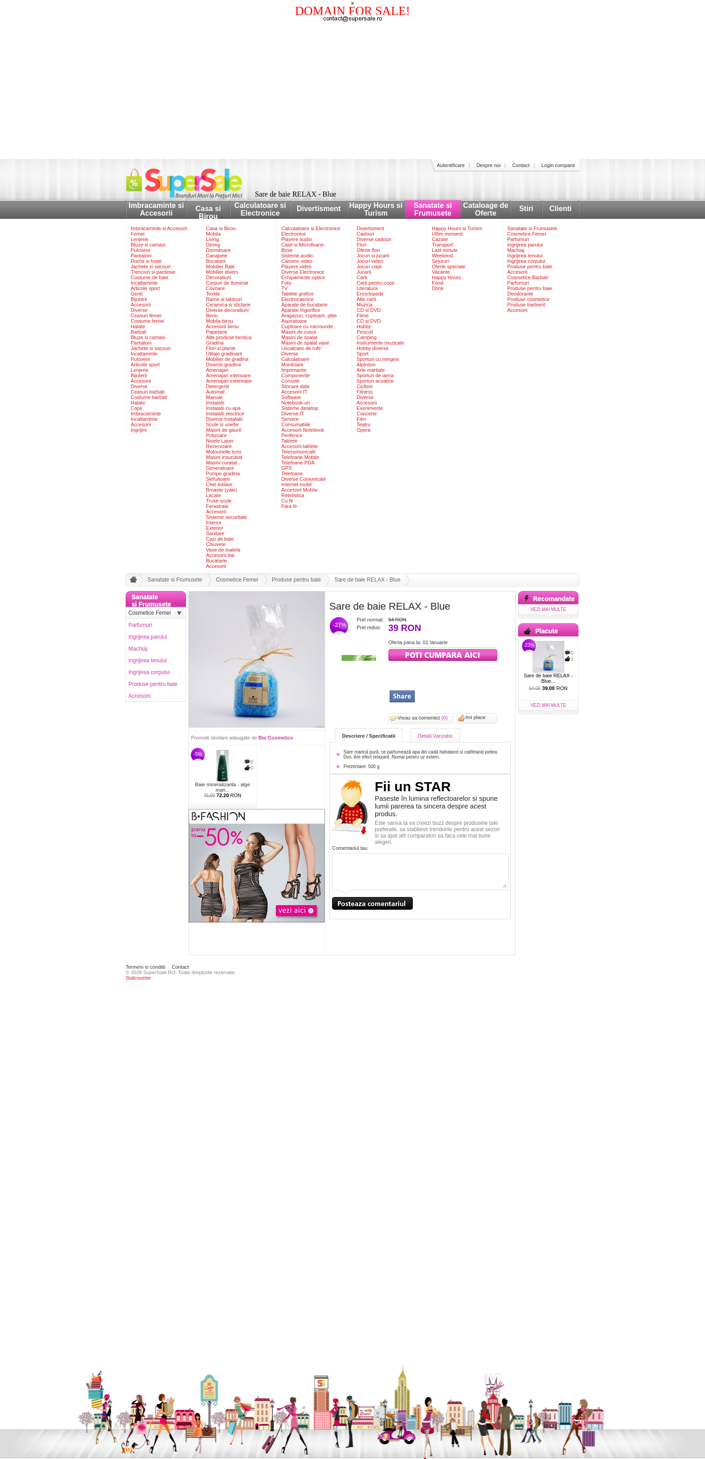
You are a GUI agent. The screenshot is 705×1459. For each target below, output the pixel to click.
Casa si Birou (208, 212)
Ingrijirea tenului (525, 255)
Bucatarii (215, 261)
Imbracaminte (146, 413)
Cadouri (365, 234)
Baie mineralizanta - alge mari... (222, 787)
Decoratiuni (218, 277)
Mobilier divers (222, 272)
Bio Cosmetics (276, 737)
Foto (286, 283)
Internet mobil (296, 484)
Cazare (440, 239)
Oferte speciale (448, 266)
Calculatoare (295, 359)
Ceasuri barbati (148, 391)
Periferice (291, 435)
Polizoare (216, 435)
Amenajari (217, 370)
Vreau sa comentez (422, 717)
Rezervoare (219, 446)
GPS (286, 468)
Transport (442, 244)
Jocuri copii (369, 266)
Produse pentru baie (529, 266)
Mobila (213, 234)
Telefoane (292, 473)
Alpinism (366, 364)
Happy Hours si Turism (375, 209)
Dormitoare (218, 250)
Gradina (215, 342)
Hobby (364, 326)
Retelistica (292, 495)
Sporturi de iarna (375, 375)
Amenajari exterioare (229, 381)
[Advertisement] (352, 90)
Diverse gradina (223, 364)
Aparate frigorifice (300, 310)
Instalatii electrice (225, 413)
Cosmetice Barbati (527, 277)
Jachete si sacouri (151, 266)
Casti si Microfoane (302, 244)
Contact (520, 165)
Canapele (216, 255)
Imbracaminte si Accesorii (156, 209)
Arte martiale (371, 370)
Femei (138, 234)
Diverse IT (292, 413)
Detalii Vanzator (435, 736)
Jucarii (364, 272)
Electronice (293, 234)
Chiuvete (215, 544)
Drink (438, 288)
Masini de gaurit (223, 430)
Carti (362, 277)
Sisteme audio (297, 255)
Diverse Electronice (302, 272)
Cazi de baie (220, 539)
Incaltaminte (144, 283)
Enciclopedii (370, 293)
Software (291, 397)
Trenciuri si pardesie (153, 272)
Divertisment (319, 208)
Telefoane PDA (297, 462)
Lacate (213, 495)
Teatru (364, 424)
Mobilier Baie (220, 266)
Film (361, 419)
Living (212, 239)
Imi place (475, 717)
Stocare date (295, 386)
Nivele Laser (220, 441)
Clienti (560, 208)
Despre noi (488, 165)
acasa (132, 581)
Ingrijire (139, 430)
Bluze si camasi (148, 244)
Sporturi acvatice (375, 381)
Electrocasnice (297, 299)
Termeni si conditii (145, 967)
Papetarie (216, 332)
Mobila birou (219, 321)
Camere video (296, 261)
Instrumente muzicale (380, 342)
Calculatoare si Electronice (260, 209)
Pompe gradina (223, 473)
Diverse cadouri (374, 239)
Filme (363, 315)
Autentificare (451, 165)
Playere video (296, 266)
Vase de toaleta (223, 549)
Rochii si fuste (146, 261)
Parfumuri (518, 239)
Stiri (526, 208)
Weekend (442, 255)
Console (290, 381)
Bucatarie (216, 560)
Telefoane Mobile (300, 457)
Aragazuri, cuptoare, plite (309, 315)
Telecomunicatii (298, 451)
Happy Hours (446, 277)
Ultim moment (447, 234)
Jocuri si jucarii (373, 255)
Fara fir (289, 506)
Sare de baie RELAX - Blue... (548, 678)
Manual (214, 397)
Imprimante (293, 370)
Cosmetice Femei (526, 234)
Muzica (364, 304)
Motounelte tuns (223, 451)
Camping (367, 337)
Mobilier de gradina (227, 359)
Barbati (139, 332)
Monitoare (292, 364)
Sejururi (440, 261)
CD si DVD (369, 310)
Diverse (139, 310)
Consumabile (295, 424)
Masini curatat (221, 462)
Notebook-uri (295, 402)
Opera (364, 430)
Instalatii (215, 402)
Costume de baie (149, 277)
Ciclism (364, 386)
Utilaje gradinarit (224, 353)
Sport (362, 353)
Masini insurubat (224, 457)
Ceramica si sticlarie (228, 304)
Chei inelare (219, 484)
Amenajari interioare (228, 375)
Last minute (445, 250)
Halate (138, 326)
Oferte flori (368, 250)
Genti (136, 293)
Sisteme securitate (226, 517)
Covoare (215, 288)
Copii (136, 408)
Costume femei (147, 321)
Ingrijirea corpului (526, 261)
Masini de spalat (299, 337)
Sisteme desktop (299, 408)
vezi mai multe (548, 609)
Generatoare (220, 468)
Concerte (367, 413)
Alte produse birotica (228, 337)
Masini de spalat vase (305, 342)
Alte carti (366, 299)
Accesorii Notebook (302, 430)
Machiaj (515, 250)
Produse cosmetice (528, 299)
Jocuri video (370, 261)
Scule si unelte (222, 424)
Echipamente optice (303, 277)
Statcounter (138, 978)
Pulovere (140, 250)
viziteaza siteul (442, 654)
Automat (215, 391)
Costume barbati (149, 397)
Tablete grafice (297, 293)
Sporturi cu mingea (377, 359)
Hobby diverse (372, 348)
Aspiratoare (294, 321)
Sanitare (215, 533)
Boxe (287, 250)
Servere (290, 419)
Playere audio (296, 239)
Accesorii (141, 304)
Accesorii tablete (299, 446)
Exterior (214, 528)
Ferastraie (217, 506)
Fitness (364, 391)
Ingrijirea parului (525, 244)
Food (437, 283)
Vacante (441, 272)
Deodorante (520, 293)
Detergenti (217, 386)
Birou (212, 315)
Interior (213, 522)
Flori (361, 244)
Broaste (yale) (221, 490)
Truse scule (218, 500)
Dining (213, 244)
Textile (213, 293)
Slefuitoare (218, 479)
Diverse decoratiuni (227, 310)
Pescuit (365, 332)
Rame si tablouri (224, 299)
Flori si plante (220, 348)
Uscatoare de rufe (301, 348)
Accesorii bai (220, 555)
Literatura (367, 288)
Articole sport (145, 288)
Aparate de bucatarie (304, 304)
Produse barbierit (526, 304)
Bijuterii (139, 299)
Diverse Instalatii (224, 419)
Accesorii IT (294, 391)
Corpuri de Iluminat (227, 283)
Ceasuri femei (146, 315)
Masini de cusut (298, 332)
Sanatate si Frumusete (433, 209)
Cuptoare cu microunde (307, 326)
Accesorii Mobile (299, 490)
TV (284, 288)
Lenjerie (139, 239)
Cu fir (287, 500)
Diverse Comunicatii (303, 479)
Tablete (289, 441)
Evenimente (370, 408)
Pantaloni (141, 255)
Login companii (558, 165)
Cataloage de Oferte (486, 209)
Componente (295, 375)
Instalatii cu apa (223, 408)
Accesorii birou (222, 326)
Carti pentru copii (375, 283)
